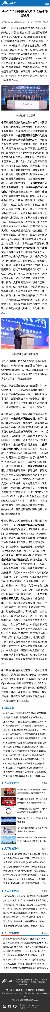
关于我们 (10, 990)
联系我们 (20, 990)
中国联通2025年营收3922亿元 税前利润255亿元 (26, 768)
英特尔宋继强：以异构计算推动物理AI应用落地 (25, 900)
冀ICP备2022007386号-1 (12, 993)
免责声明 (30, 990)
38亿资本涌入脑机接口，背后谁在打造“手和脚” (25, 896)
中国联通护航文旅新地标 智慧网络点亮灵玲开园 (26, 755)
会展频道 (40, 990)
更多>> (44, 783)
